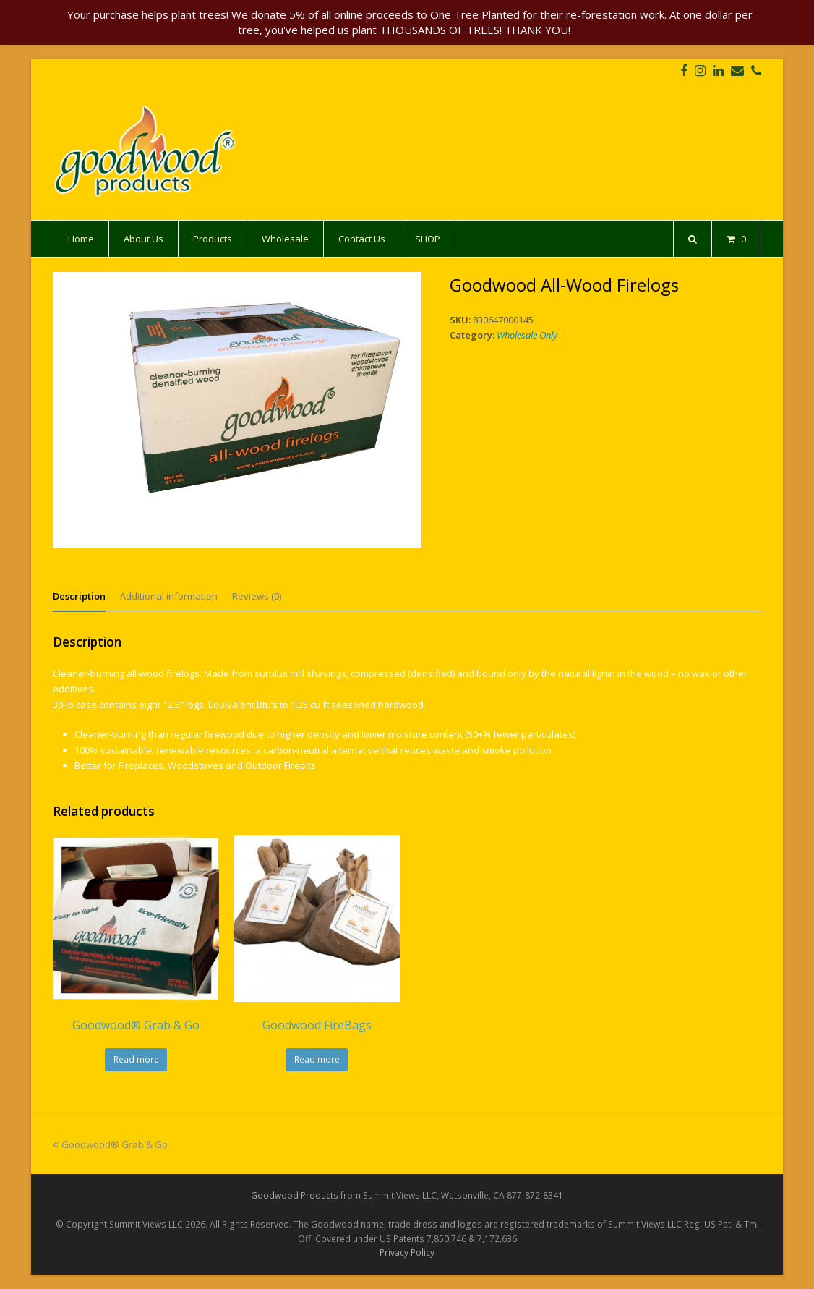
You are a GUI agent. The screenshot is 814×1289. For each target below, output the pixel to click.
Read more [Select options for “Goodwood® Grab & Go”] (136, 1059)
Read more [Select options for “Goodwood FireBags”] (317, 1059)
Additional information (169, 596)
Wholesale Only (527, 334)
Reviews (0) (256, 596)
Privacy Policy (407, 1252)
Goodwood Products (294, 1195)
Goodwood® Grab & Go (110, 1144)
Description (79, 596)
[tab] (79, 596)
